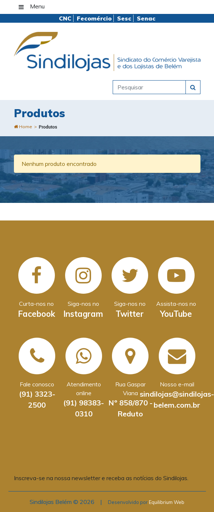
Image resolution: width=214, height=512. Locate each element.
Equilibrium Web (166, 502)
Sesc (124, 18)
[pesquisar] (149, 87)
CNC (65, 18)
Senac (146, 18)
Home (23, 126)
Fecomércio (94, 18)
